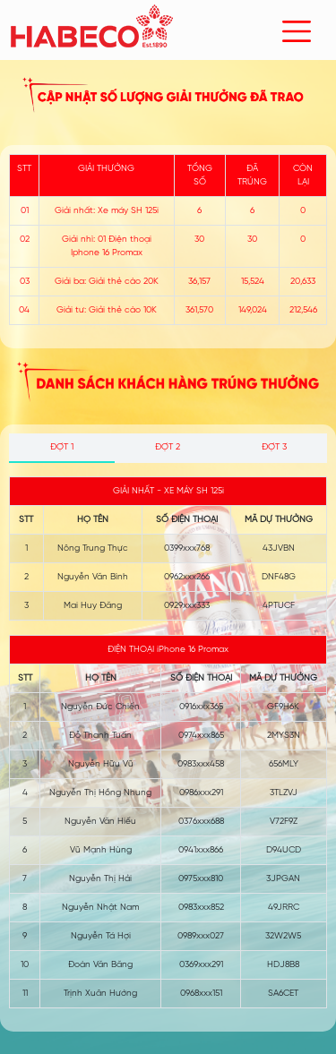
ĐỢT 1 (61, 447)
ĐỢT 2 (167, 447)
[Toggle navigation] (296, 31)
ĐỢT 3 (274, 447)
